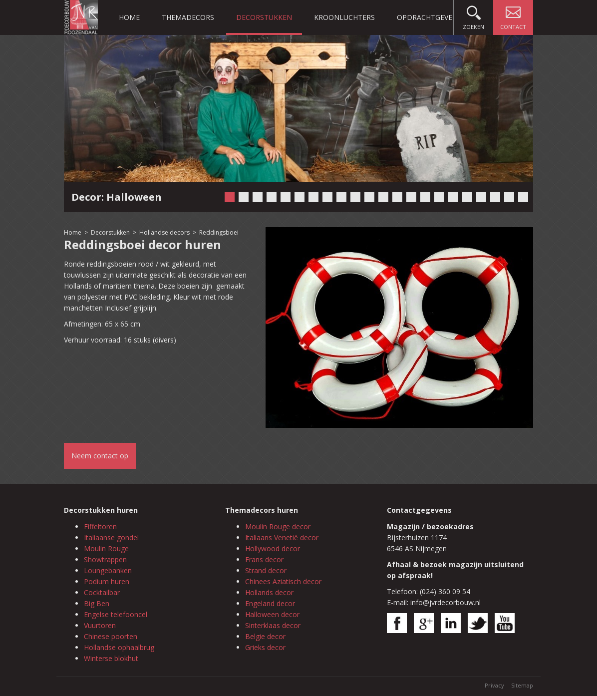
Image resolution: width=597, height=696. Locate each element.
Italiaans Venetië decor (281, 537)
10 (355, 197)
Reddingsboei (219, 232)
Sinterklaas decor (272, 625)
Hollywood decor (272, 548)
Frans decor (264, 559)
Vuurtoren (100, 625)
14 (411, 197)
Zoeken (473, 15)
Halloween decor (272, 614)
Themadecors (188, 17)
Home (129, 17)
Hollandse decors (165, 232)
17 (453, 197)
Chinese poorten (110, 636)
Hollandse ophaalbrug (119, 647)
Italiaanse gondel (111, 537)
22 (523, 197)
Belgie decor (265, 636)
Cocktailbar (102, 592)
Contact (513, 15)
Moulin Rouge (106, 548)
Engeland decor (270, 603)
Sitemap (522, 685)
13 (397, 197)
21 (509, 197)
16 (439, 197)
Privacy (494, 685)
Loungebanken (108, 570)
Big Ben (96, 603)
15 (425, 197)
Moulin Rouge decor (277, 526)
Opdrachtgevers (429, 17)
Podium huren (106, 581)
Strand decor (266, 570)
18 (467, 197)
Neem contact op (99, 455)
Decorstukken (264, 17)
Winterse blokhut (111, 658)
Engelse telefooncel (115, 614)
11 (369, 197)
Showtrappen (105, 559)
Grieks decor (265, 647)
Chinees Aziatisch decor (283, 581)
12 (383, 197)
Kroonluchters (344, 17)
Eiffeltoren (100, 526)
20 (495, 197)
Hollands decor (269, 592)
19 (481, 197)
